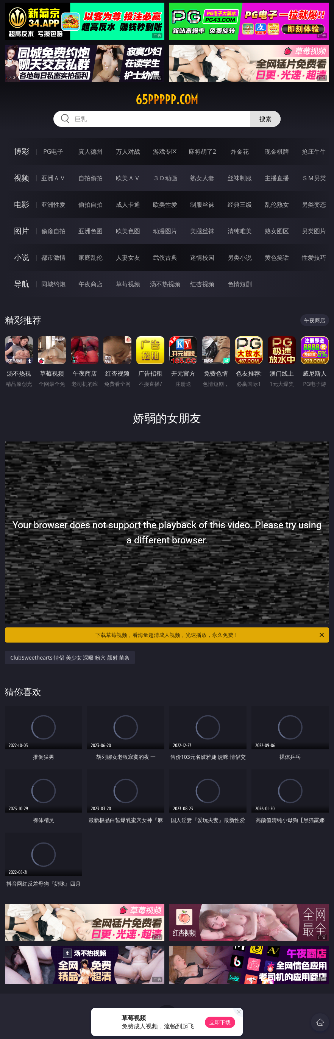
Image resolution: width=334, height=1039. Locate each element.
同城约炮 (53, 284)
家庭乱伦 (90, 257)
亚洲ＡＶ (53, 178)
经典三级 (240, 204)
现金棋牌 (277, 151)
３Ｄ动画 (165, 178)
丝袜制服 (240, 178)
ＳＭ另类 (314, 178)
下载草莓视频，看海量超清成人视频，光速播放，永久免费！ (210, 635)
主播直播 (277, 178)
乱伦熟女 (277, 204)
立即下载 (220, 1022)
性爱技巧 (314, 257)
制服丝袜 (202, 204)
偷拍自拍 (90, 204)
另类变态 (314, 204)
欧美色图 (128, 231)
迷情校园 (202, 257)
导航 (21, 284)
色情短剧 (240, 284)
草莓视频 (128, 284)
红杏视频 (202, 284)
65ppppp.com (167, 99)
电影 (21, 204)
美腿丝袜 (202, 231)
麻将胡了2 (202, 151)
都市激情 (53, 257)
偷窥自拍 (53, 231)
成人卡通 (128, 204)
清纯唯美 (240, 231)
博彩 (21, 151)
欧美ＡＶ (128, 178)
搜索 (265, 119)
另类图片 (314, 231)
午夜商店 (90, 284)
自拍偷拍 (90, 178)
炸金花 (240, 151)
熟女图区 (277, 231)
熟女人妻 (202, 178)
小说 (21, 257)
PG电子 (53, 151)
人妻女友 (128, 257)
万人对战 (128, 151)
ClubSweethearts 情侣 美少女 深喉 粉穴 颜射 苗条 (70, 657)
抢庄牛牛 (314, 151)
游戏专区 (165, 151)
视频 (21, 178)
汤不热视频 (165, 284)
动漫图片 (165, 231)
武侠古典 (165, 257)
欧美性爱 (165, 204)
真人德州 (90, 151)
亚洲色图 (90, 231)
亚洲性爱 (53, 204)
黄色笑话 (277, 257)
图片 (21, 231)
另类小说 (240, 257)
